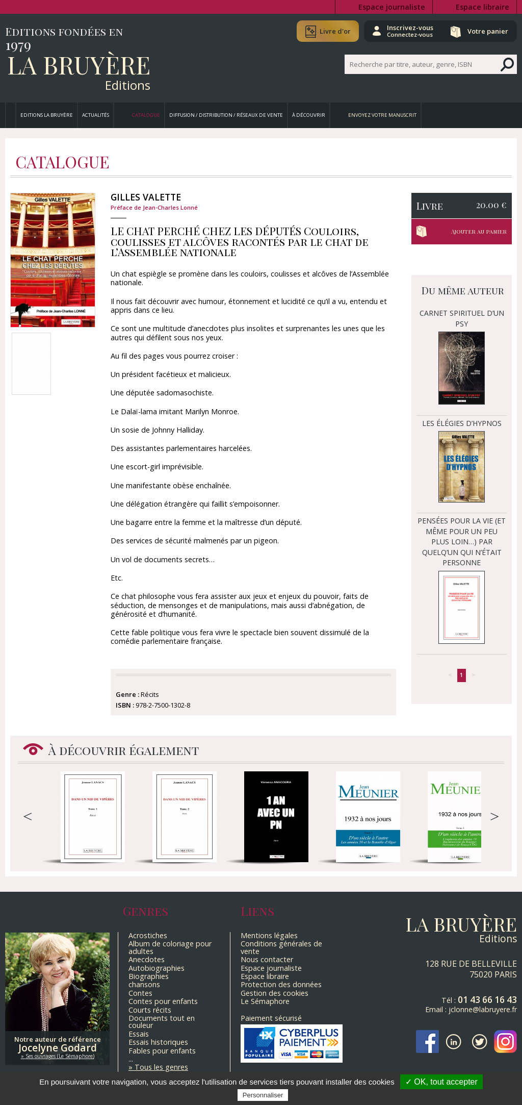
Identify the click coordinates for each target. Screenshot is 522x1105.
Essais (138, 1034)
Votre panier (487, 31)
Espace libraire (482, 7)
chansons (144, 984)
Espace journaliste (391, 7)
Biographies (148, 976)
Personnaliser (263, 1095)
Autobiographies (156, 968)
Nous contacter (267, 959)
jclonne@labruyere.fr (483, 1009)
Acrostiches (147, 935)
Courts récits (149, 1010)
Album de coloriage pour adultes (170, 947)
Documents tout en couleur (161, 1021)
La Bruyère (78, 64)
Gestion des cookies (274, 993)
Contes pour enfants (163, 1001)
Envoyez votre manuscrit (382, 115)
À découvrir (308, 115)
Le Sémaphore (265, 1001)
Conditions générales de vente (281, 947)
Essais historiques (158, 1042)
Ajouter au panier (479, 231)
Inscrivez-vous (410, 30)
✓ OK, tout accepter (441, 1081)
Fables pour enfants (162, 1051)
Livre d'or (334, 31)
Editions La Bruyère (46, 115)
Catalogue (146, 115)
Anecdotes (146, 959)
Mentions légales (269, 935)
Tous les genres (161, 1067)
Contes (140, 993)
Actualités (95, 115)
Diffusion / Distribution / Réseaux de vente (226, 115)
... (130, 1059)
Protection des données (281, 984)
